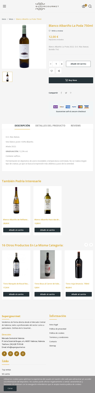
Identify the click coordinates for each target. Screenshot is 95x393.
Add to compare (59, 71)
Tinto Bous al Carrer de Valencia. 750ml (48, 284)
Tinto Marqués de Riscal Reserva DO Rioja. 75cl (16, 284)
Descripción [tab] (22, 125)
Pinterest (70, 93)
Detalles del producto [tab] (50, 125)
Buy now (71, 80)
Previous (86, 245)
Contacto (53, 341)
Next (91, 245)
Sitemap (52, 346)
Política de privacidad (57, 329)
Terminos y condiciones (58, 337)
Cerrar (10, 388)
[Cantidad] (56, 64)
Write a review (57, 31)
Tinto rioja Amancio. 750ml (77, 284)
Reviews (76, 125)
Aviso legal (53, 324)
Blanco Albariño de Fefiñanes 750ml (16, 219)
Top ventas (6, 370)
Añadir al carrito (78, 64)
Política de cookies (56, 333)
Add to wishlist (51, 71)
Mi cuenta (6, 374)
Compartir (61, 93)
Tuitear (66, 93)
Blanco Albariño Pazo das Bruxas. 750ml (48, 219)
